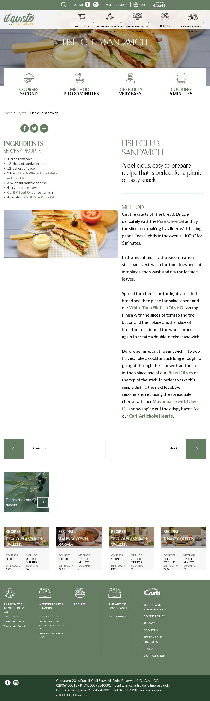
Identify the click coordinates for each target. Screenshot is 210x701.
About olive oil (11, 616)
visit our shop (154, 656)
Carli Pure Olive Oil (39, 197)
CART (140, 4)
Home (8, 113)
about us (151, 630)
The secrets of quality (15, 626)
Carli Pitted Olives (22, 192)
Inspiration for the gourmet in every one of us (52, 625)
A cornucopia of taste (50, 616)
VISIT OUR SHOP (116, 4)
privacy (149, 623)
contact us (152, 649)
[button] (82, 19)
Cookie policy (154, 616)
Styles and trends (118, 616)
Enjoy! (21, 113)
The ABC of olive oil (14, 621)
